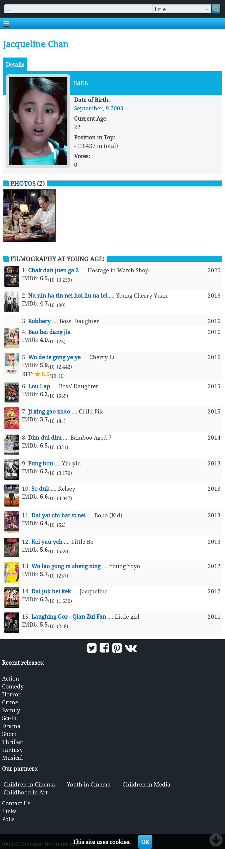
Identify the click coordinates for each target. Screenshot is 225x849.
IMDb (80, 83)
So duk (40, 488)
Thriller (12, 742)
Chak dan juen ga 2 (53, 270)
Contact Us (16, 803)
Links (9, 811)
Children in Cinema (29, 784)
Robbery (39, 321)
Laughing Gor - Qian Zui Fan (68, 616)
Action (10, 678)
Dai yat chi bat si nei (58, 515)
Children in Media (146, 784)
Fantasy (12, 750)
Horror (11, 694)
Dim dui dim (45, 437)
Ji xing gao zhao (49, 411)
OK (145, 842)
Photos (22, 183)
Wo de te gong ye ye (54, 357)
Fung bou (40, 463)
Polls (8, 819)
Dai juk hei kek (51, 591)
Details (15, 64)
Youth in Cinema (89, 784)
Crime (10, 702)
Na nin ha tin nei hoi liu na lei (67, 295)
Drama (11, 726)
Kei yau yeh (46, 542)
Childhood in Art (26, 792)
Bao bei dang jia (49, 332)
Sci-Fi (9, 718)
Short (9, 734)
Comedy (13, 686)
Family (11, 710)
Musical (12, 758)
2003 (116, 108)
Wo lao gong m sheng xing (65, 566)
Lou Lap (39, 386)
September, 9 (91, 108)
